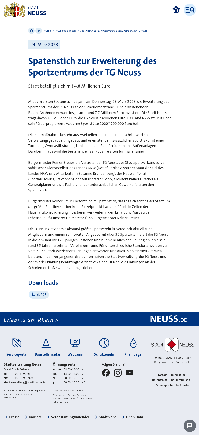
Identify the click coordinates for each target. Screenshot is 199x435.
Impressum (178, 375)
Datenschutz (160, 380)
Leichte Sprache (179, 385)
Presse (47, 30)
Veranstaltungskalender (70, 417)
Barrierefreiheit (180, 380)
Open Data (134, 417)
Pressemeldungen (65, 30)
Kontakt (162, 375)
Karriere (35, 417)
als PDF (41, 294)
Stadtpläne (108, 417)
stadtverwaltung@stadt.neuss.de (25, 382)
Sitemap (161, 385)
